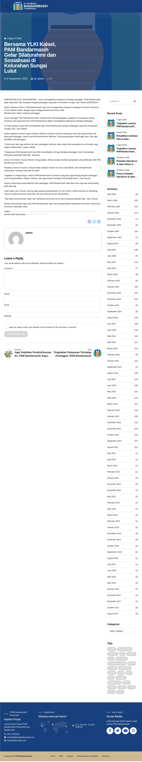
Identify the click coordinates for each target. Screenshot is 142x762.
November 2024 (114, 299)
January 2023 (113, 416)
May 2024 (111, 336)
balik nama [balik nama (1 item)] (113, 654)
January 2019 (113, 527)
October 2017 (113, 607)
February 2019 (113, 521)
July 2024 (111, 324)
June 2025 (111, 256)
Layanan (70, 757)
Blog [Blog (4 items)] (122, 654)
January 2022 (113, 478)
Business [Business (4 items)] (131, 654)
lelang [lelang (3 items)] (121, 673)
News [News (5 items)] (129, 673)
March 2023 (112, 404)
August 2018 (112, 558)
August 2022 (112, 447)
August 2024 (112, 318)
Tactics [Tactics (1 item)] (111, 693)
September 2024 (114, 311)
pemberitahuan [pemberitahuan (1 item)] (114, 683)
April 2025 (111, 268)
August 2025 (112, 244)
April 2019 (111, 509)
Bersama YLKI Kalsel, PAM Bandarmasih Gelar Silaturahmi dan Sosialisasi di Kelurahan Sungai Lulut (53, 211)
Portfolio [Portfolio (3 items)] (112, 688)
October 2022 (113, 435)
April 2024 (111, 342)
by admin (39, 78)
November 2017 (114, 601)
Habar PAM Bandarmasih (37, 214)
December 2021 (114, 484)
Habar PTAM (14, 38)
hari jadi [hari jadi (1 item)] (132, 664)
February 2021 (113, 503)
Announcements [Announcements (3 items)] (125, 649)
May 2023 (111, 392)
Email (7, 305)
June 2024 (111, 330)
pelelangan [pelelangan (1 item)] (121, 678)
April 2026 (111, 194)
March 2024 (112, 349)
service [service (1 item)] (131, 688)
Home (53, 757)
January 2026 (113, 213)
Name (7, 294)
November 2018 (114, 540)
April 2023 (111, 398)
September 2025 (114, 237)
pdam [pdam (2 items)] (111, 678)
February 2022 (113, 472)
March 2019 (112, 515)
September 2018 (114, 552)
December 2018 (114, 534)
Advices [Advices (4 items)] (112, 649)
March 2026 (112, 200)
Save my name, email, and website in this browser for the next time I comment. (43, 328)
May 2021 (111, 497)
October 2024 (113, 305)
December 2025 (114, 219)
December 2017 (114, 595)
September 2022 (114, 441)
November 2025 (114, 225)
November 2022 (114, 429)
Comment (9, 268)
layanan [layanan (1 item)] (112, 673)
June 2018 (111, 570)
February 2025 (113, 281)
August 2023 (112, 373)
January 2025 (113, 287)
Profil (61, 757)
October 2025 (113, 231)
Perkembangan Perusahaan (87, 757)
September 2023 (114, 367)
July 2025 (111, 250)
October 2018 (113, 546)
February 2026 (113, 207)
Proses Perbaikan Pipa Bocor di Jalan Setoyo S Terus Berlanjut (125, 176)
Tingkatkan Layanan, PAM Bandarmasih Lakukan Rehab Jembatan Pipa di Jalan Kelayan (126, 125)
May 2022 (111, 453)
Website (7, 317)
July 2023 (111, 379)
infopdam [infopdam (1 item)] (112, 669)
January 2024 (113, 361)
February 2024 (113, 355)
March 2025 (112, 274)
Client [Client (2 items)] (111, 659)
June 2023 (111, 385)
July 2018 (111, 564)
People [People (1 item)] (126, 683)
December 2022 (114, 422)
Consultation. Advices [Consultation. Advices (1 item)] (117, 664)
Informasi (105, 757)
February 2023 (113, 410)
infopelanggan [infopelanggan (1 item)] (125, 669)
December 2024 (114, 293)
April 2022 (111, 459)
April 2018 (111, 583)
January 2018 (113, 589)
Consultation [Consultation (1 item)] (121, 659)
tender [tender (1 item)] (120, 693)
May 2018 (111, 577)
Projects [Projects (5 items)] (122, 688)
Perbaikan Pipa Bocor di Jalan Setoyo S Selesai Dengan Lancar (126, 163)
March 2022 (112, 466)
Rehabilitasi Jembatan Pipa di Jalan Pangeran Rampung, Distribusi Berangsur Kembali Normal (127, 138)
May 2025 (111, 262)
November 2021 (114, 490)
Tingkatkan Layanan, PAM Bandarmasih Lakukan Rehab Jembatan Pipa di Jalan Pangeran (126, 150)
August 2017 (112, 614)
